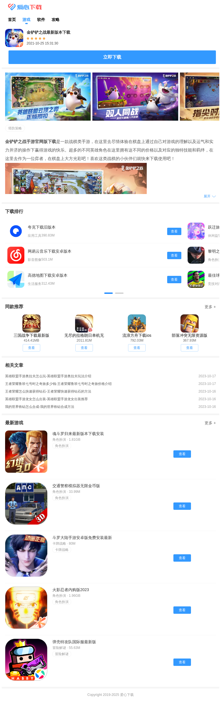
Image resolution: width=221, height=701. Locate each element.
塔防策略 (15, 128)
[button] (108, 293)
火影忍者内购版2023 (70, 589)
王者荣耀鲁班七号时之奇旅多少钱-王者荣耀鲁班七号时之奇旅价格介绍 (58, 384)
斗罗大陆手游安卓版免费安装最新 (82, 537)
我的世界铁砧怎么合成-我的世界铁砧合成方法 (39, 407)
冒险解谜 (62, 654)
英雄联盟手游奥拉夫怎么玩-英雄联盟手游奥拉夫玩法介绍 (48, 376)
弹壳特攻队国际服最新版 (74, 642)
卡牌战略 (62, 550)
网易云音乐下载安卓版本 (49, 251)
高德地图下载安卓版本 (47, 275)
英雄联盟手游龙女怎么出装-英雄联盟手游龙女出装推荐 (46, 399)
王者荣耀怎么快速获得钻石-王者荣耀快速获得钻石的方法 (48, 391)
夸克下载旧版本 (42, 227)
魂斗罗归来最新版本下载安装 (78, 433)
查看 (174, 231)
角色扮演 (62, 446)
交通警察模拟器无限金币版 (76, 485)
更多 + (210, 306)
